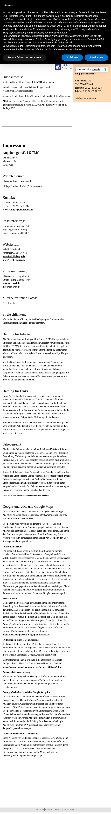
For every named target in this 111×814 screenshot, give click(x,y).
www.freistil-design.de (14, 256)
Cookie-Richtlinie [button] (75, 16)
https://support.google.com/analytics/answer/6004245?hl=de (33, 667)
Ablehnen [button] (72, 57)
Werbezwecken (11, 29)
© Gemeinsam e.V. (68, 809)
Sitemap (57, 809)
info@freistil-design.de (14, 260)
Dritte (75, 19)
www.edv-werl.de (11, 283)
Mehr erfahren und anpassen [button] (24, 57)
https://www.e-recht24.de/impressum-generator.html (28, 495)
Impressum (40, 809)
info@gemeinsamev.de (21, 209)
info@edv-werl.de (11, 287)
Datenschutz (49, 809)
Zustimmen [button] (96, 57)
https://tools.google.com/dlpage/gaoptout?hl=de (26, 634)
